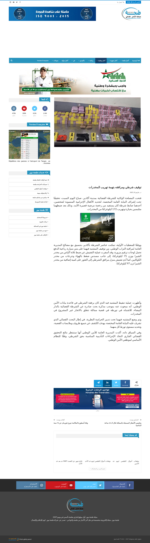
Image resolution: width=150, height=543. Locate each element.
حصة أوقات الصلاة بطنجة (41, 180)
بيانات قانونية (43, 222)
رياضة (91, 60)
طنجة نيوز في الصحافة (40, 226)
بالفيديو (82, 60)
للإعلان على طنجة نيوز (40, 235)
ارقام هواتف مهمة (43, 193)
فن (74, 60)
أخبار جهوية (113, 60)
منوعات (55, 60)
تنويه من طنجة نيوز (41, 230)
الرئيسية (136, 60)
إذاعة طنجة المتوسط (41, 202)
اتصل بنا (120, 2)
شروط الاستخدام (42, 217)
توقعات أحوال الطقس (40, 189)
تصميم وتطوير (27, 539)
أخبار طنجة (125, 60)
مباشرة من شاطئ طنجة (41, 197)
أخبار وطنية (101, 60)
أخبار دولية (65, 60)
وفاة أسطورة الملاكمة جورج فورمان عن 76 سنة (71, 423)
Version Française (43, 60)
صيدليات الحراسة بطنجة (41, 184)
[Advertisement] (75, 38)
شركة (16, 539)
